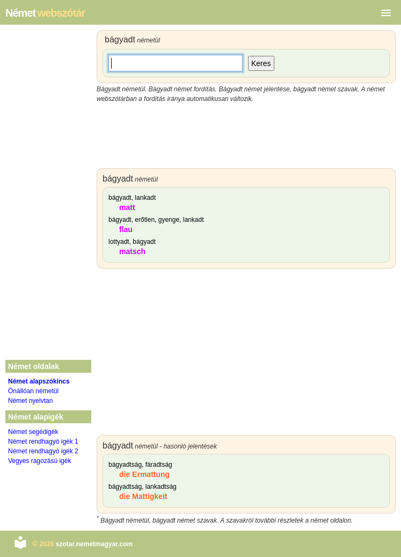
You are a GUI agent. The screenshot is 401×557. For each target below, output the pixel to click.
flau (126, 229)
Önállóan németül (33, 391)
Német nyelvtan (30, 400)
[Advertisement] (246, 136)
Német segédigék (33, 432)
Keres (261, 63)
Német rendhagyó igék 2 (43, 451)
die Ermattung (144, 474)
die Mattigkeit (143, 496)
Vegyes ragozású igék (39, 461)
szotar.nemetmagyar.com (94, 544)
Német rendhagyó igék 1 (43, 441)
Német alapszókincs (39, 381)
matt (127, 207)
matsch (132, 251)
